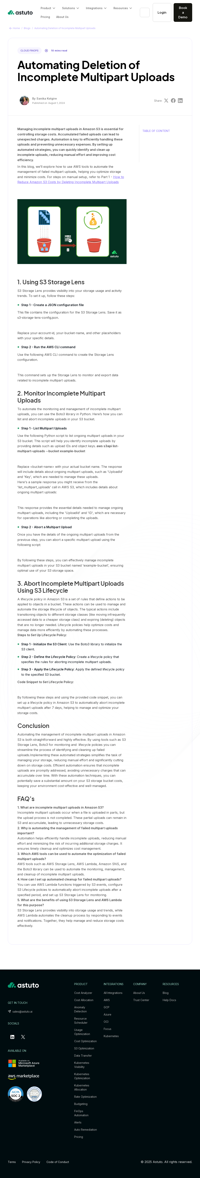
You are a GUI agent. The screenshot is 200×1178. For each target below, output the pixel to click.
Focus (107, 1029)
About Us (62, 17)
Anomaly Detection (80, 1009)
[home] (20, 12)
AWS (107, 1000)
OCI (106, 1021)
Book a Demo (183, 12)
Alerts (77, 1122)
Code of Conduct (57, 1162)
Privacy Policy (31, 1162)
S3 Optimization (84, 1048)
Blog (166, 992)
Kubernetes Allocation (81, 1087)
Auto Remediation (85, 1129)
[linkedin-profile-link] (13, 1037)
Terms (12, 1162)
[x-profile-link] (24, 1037)
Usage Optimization (82, 1032)
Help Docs (169, 1000)
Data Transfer (83, 1055)
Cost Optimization (85, 1041)
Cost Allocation (83, 1000)
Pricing (45, 17)
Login (162, 12)
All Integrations (113, 992)
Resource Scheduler (81, 1020)
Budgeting (81, 1104)
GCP (106, 1007)
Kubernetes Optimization (82, 1076)
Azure (107, 1014)
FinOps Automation (81, 1113)
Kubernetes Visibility (81, 1065)
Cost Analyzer (83, 992)
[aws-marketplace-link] (23, 1077)
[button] (48, 8)
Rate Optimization (85, 1096)
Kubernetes (111, 1036)
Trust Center (141, 1000)
